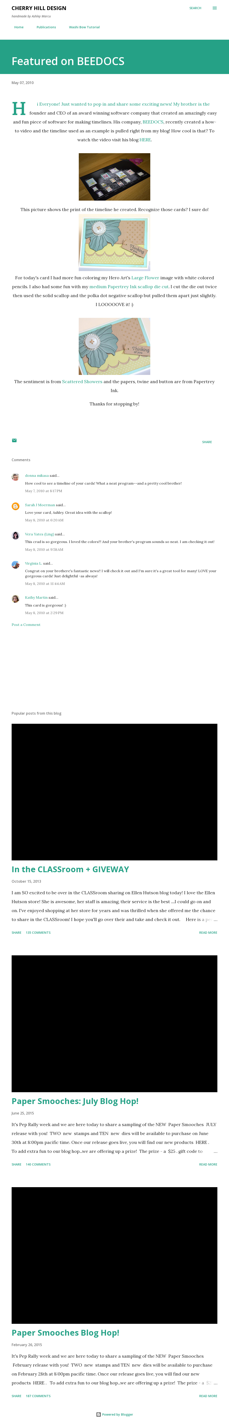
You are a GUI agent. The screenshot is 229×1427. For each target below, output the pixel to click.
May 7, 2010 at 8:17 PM (43, 491)
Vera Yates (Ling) (39, 534)
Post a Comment (26, 624)
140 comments (38, 1164)
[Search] (195, 8)
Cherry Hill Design (39, 8)
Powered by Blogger (114, 1414)
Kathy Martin (36, 597)
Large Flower (145, 277)
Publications (43, 27)
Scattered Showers (82, 381)
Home (16, 27)
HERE (145, 139)
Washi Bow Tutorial (81, 27)
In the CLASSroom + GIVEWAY (70, 869)
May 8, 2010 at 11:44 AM (45, 583)
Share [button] (207, 442)
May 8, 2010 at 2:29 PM (44, 613)
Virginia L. (33, 563)
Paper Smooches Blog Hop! (65, 1332)
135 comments (38, 932)
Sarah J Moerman (40, 505)
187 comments (38, 1396)
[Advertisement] (114, 672)
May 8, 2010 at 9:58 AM (44, 549)
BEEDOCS (153, 122)
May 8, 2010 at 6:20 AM (44, 520)
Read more (208, 932)
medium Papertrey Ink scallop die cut (129, 286)
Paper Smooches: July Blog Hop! (75, 1101)
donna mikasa (37, 475)
